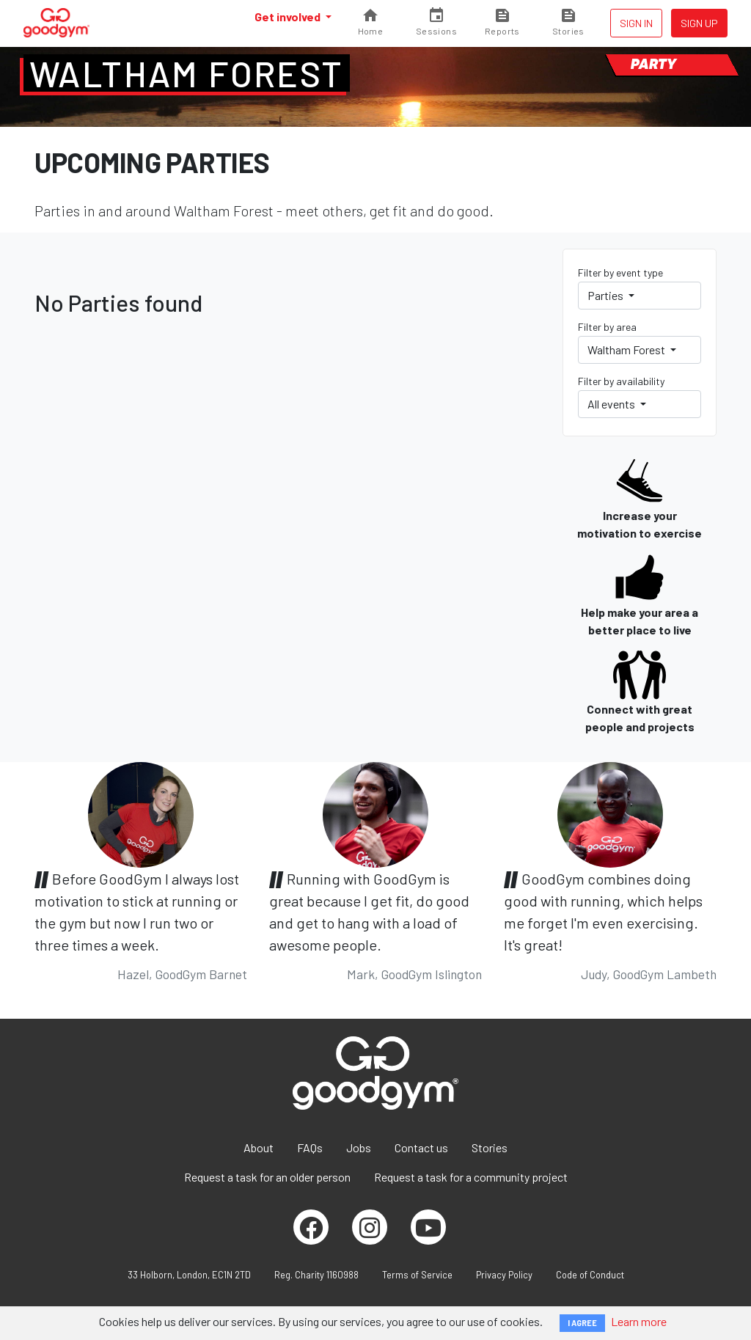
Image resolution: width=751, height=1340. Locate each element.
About (258, 1147)
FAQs (310, 1147)
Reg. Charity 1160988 (316, 1275)
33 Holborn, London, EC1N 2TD (189, 1275)
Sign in (636, 23)
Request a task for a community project (471, 1177)
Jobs (358, 1147)
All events (612, 404)
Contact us (421, 1147)
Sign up (699, 23)
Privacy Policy (504, 1275)
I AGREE (582, 1323)
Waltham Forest (186, 73)
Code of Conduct (590, 1275)
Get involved (288, 16)
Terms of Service (417, 1275)
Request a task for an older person (267, 1177)
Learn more (639, 1321)
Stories (490, 1147)
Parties (606, 295)
